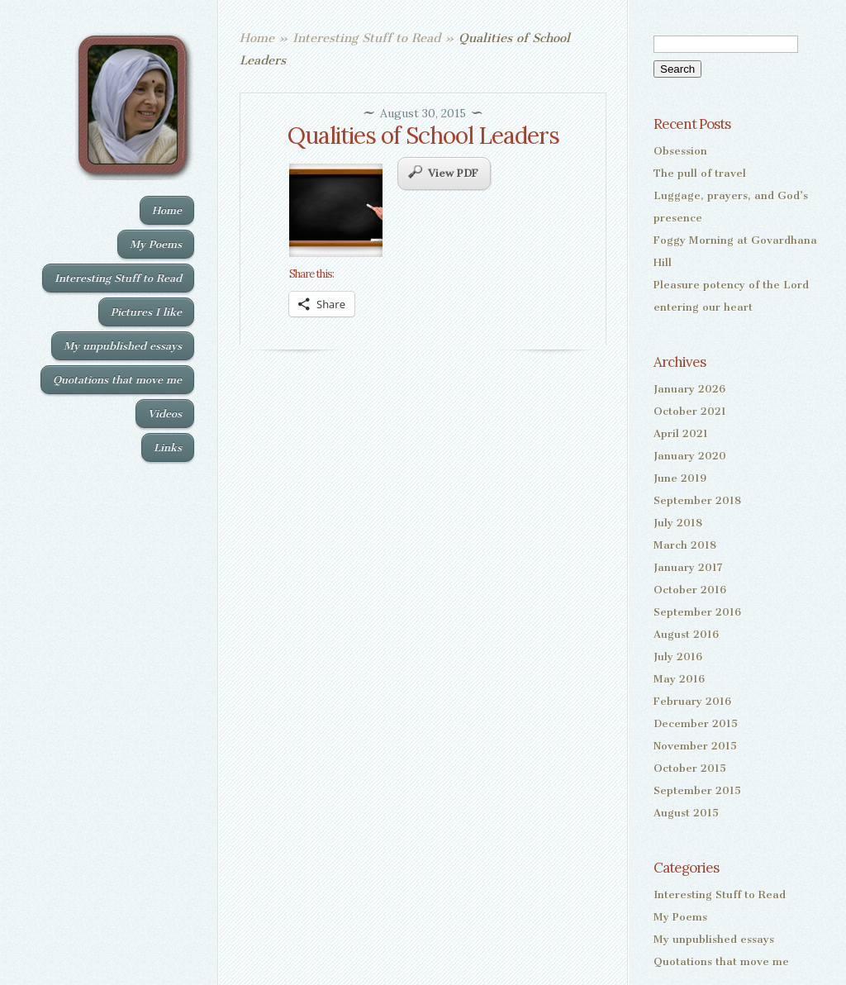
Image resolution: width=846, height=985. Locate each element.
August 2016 (686, 634)
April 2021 (681, 433)
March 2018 (685, 545)
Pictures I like (146, 312)
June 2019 (680, 478)
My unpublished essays (123, 346)
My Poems (156, 244)
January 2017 (688, 567)
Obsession (680, 151)
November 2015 (695, 746)
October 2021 (690, 411)
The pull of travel (700, 173)
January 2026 (689, 389)
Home (167, 210)
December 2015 (696, 723)
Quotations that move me (117, 380)
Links (168, 447)
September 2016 (697, 612)
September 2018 (697, 500)
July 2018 (678, 522)
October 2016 (690, 589)
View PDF (443, 172)
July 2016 (678, 656)
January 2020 (690, 456)
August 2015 (686, 813)
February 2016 (692, 701)
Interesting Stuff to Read (118, 278)
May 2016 (679, 679)
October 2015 (690, 768)
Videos (165, 413)
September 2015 (697, 790)
